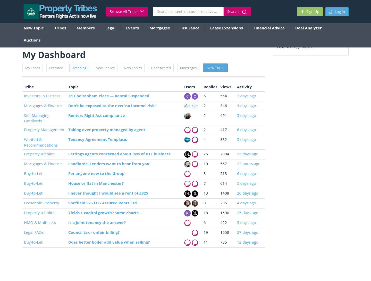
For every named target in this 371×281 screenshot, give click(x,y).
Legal (110, 27)
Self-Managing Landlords (36, 118)
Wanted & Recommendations (41, 142)
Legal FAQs (34, 232)
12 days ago (247, 242)
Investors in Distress (42, 95)
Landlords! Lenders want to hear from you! (109, 163)
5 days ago (246, 115)
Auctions (32, 40)
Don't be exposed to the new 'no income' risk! (112, 105)
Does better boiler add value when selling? (109, 242)
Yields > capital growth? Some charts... (105, 212)
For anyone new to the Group (96, 173)
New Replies (105, 68)
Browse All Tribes (126, 11)
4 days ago (246, 105)
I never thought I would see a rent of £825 (108, 193)
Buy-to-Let (33, 173)
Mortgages (159, 27)
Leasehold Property (41, 202)
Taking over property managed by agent (106, 129)
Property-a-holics (39, 153)
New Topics (133, 68)
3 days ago (246, 95)
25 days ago (247, 153)
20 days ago (247, 193)
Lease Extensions (226, 27)
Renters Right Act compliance (96, 115)
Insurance (189, 27)
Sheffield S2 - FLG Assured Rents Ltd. (103, 202)
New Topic (34, 27)
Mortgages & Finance (43, 105)
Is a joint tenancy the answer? (97, 222)
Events (132, 27)
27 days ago (247, 232)
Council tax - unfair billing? (94, 232)
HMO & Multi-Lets (40, 222)
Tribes (60, 27)
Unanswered (161, 68)
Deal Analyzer (308, 27)
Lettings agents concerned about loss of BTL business (119, 153)
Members (86, 27)
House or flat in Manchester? (96, 183)
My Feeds (32, 68)
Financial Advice (269, 27)
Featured (56, 68)
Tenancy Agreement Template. (97, 139)
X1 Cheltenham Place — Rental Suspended (108, 95)
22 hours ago (248, 163)
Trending (79, 68)
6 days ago (246, 129)
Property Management (44, 129)
